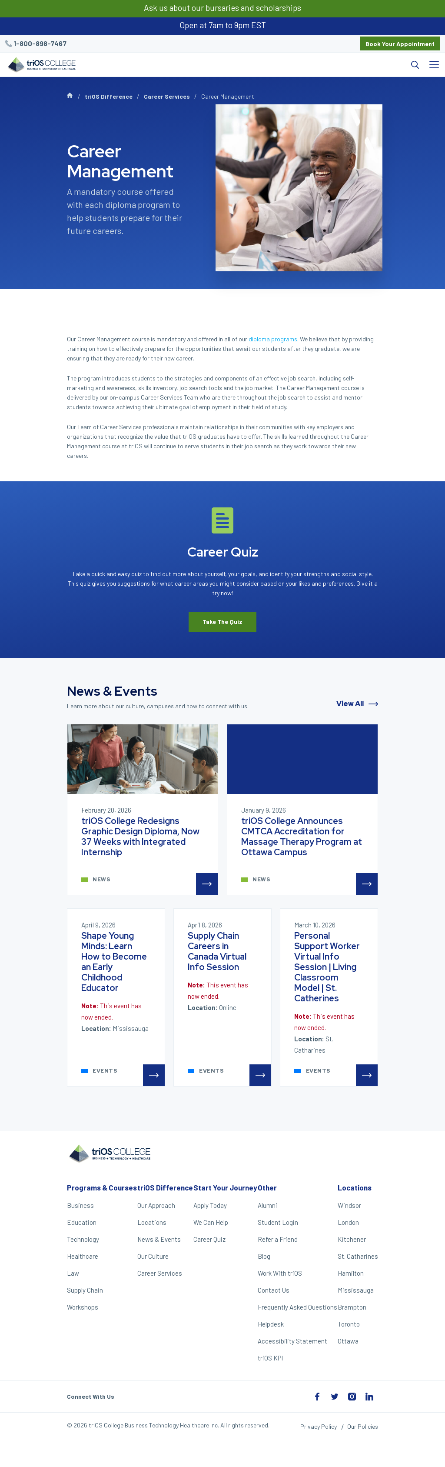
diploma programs (273, 339)
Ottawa (348, 1341)
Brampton (352, 1307)
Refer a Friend (278, 1239)
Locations (151, 1222)
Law (73, 1273)
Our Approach (156, 1205)
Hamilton (351, 1273)
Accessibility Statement (292, 1341)
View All (357, 703)
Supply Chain (85, 1290)
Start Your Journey (225, 1187)
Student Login (278, 1222)
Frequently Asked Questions (297, 1307)
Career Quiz (209, 1239)
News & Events (159, 1239)
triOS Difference (109, 96)
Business (80, 1205)
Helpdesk (271, 1324)
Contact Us (273, 1290)
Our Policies (362, 1426)
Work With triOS (280, 1273)
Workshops (82, 1307)
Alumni (267, 1205)
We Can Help (210, 1222)
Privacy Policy (318, 1426)
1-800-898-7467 (39, 43)
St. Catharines (358, 1256)
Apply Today (210, 1205)
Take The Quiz (222, 621)
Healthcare (82, 1256)
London (348, 1222)
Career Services (167, 96)
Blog (264, 1256)
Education (81, 1222)
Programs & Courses (102, 1187)
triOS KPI (270, 1358)
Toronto (349, 1324)
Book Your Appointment (400, 43)
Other (267, 1187)
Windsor (349, 1205)
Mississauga (356, 1290)
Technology (83, 1239)
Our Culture (153, 1256)
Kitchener (352, 1239)
